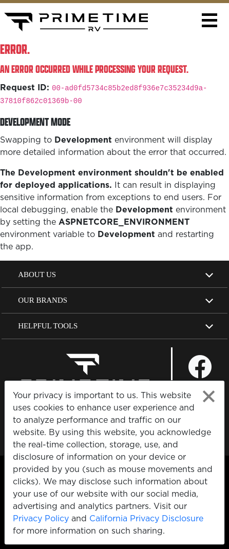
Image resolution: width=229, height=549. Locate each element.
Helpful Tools (48, 326)
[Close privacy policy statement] (208, 396)
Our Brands (42, 300)
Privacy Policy (41, 518)
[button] (209, 20)
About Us (37, 274)
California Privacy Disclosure (146, 518)
